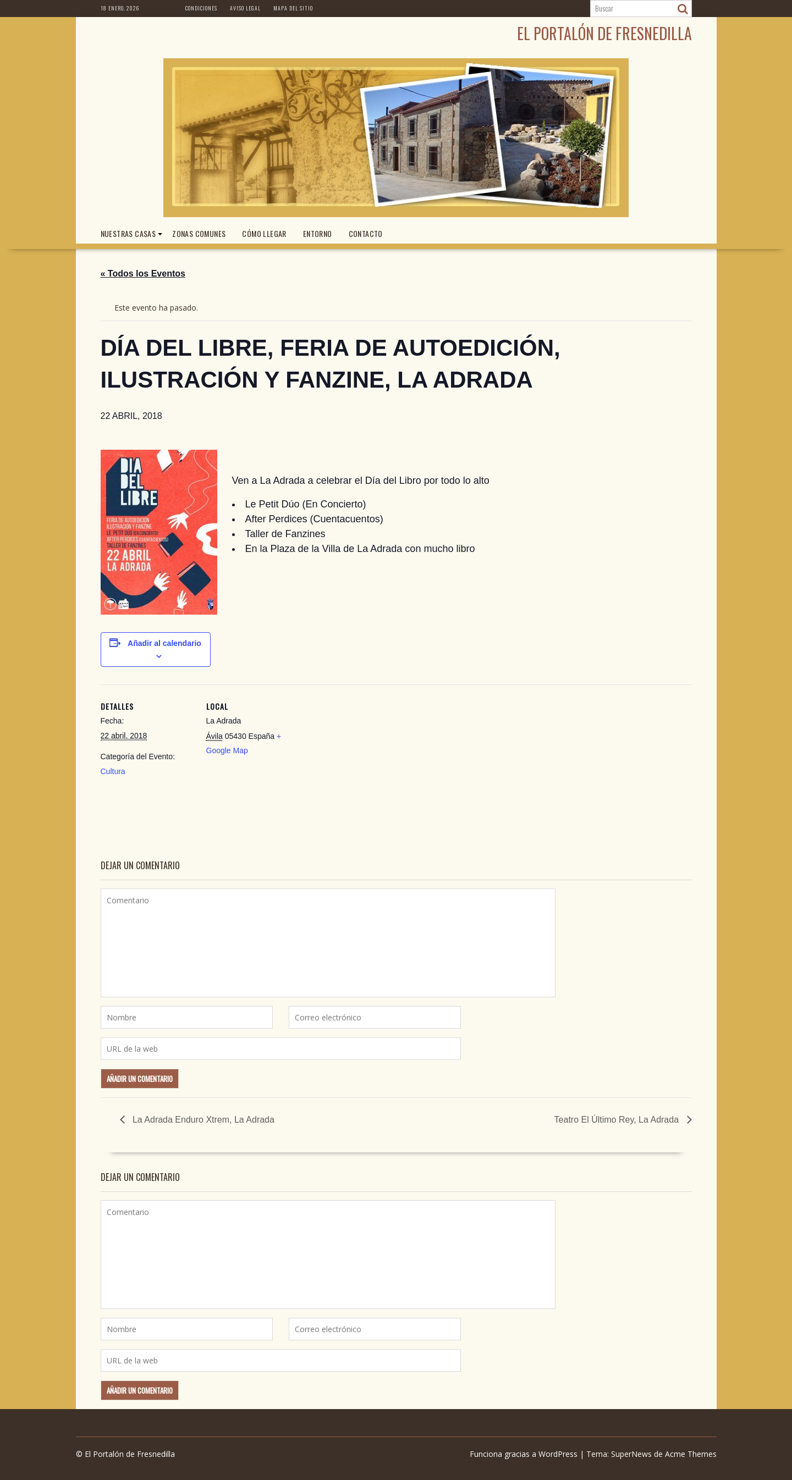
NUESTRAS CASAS (128, 233)
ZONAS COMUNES (199, 233)
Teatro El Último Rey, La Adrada (617, 1119)
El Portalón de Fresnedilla (604, 33)
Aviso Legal (245, 8)
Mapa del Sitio (293, 8)
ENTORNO (317, 233)
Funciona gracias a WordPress (524, 1454)
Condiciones (201, 8)
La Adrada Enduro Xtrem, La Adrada (202, 1119)
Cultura (113, 771)
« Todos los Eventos (143, 273)
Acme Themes (691, 1454)
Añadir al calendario (164, 643)
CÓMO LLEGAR (264, 233)
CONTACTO (366, 233)
